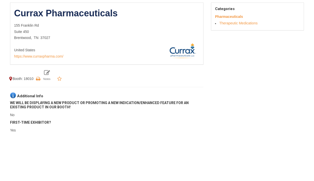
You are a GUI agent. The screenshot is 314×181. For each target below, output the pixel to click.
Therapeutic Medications (238, 23)
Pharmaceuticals (229, 17)
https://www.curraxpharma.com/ (38, 56)
